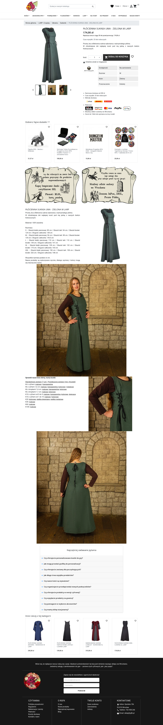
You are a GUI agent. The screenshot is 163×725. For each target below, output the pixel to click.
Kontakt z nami (33, 717)
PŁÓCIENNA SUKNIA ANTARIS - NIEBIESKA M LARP (36, 645)
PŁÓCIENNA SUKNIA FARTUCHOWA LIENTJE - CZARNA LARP (65, 645)
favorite (112, 6)
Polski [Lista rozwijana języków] (117, 6)
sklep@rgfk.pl (129, 713)
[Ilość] (94, 57)
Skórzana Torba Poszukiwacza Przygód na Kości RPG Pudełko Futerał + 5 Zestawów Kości (67, 151)
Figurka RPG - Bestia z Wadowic (35, 150)
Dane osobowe (92, 704)
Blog (59, 712)
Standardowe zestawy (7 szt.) (36, 382)
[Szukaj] (71, 6)
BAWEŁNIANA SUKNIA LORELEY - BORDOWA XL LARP (94, 645)
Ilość (85, 57)
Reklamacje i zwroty (35, 709)
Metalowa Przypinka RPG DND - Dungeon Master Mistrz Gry (94, 151)
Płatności (31, 712)
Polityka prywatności (36, 704)
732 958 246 (130, 710)
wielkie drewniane (43, 399)
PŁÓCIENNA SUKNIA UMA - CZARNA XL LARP (124, 644)
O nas (60, 704)
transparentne (48, 384)
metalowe (70, 387)
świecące (72, 394)
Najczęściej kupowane (66, 709)
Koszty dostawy (34, 714)
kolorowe (62, 387)
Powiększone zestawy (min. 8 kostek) (62, 382)
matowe (38, 384)
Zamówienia (91, 707)
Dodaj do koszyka (116, 57)
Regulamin (32, 707)
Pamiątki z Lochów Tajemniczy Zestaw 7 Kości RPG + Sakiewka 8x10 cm (124, 151)
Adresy (90, 709)
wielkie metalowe (57, 399)
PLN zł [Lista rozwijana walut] (125, 6)
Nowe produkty (63, 707)
